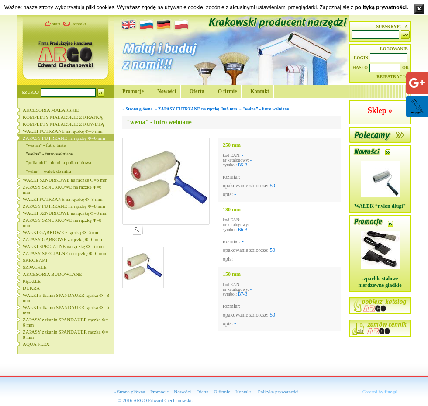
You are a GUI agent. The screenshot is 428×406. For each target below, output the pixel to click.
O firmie (227, 91)
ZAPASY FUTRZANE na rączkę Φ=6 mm (64, 138)
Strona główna (139, 109)
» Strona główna (129, 391)
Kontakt (259, 91)
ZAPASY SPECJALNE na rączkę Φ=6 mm (64, 253)
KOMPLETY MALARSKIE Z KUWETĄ (63, 124)
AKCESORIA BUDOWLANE (52, 274)
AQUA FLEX (36, 344)
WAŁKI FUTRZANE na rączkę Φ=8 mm (63, 199)
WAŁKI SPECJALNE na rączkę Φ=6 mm (63, 246)
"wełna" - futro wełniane (49, 153)
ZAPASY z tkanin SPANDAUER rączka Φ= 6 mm (65, 322)
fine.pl (391, 391)
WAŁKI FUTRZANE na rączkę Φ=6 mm (63, 131)
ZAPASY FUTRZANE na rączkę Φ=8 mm (64, 206)
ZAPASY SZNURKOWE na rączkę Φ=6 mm (62, 189)
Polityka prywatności (278, 391)
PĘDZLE (32, 281)
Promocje (133, 91)
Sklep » (380, 110)
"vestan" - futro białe (46, 145)
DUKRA (31, 288)
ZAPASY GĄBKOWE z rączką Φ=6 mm (62, 239)
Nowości (166, 91)
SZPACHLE (35, 267)
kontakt (79, 23)
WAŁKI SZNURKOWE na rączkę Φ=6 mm (65, 179)
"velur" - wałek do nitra (48, 171)
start (56, 23)
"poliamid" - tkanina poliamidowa (58, 162)
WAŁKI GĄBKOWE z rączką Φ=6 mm (61, 232)
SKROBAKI (35, 260)
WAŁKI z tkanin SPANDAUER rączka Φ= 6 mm (66, 310)
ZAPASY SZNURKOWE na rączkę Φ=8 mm (62, 222)
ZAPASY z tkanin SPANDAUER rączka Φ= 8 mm (65, 334)
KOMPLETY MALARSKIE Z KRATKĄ (63, 117)
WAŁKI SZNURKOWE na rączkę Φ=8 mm (65, 213)
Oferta (197, 91)
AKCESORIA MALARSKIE (51, 110)
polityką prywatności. (381, 7)
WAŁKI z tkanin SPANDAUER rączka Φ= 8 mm (66, 297)
